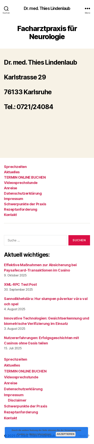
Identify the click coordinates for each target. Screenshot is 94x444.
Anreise (10, 188)
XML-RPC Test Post (20, 284)
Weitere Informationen (40, 434)
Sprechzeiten (15, 167)
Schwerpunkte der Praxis (25, 204)
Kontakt (10, 215)
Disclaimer (17, 400)
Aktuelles (12, 172)
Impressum (13, 199)
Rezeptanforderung (20, 209)
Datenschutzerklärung (23, 193)
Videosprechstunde (20, 183)
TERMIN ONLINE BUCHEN (25, 177)
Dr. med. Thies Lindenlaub (47, 8)
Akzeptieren (65, 434)
